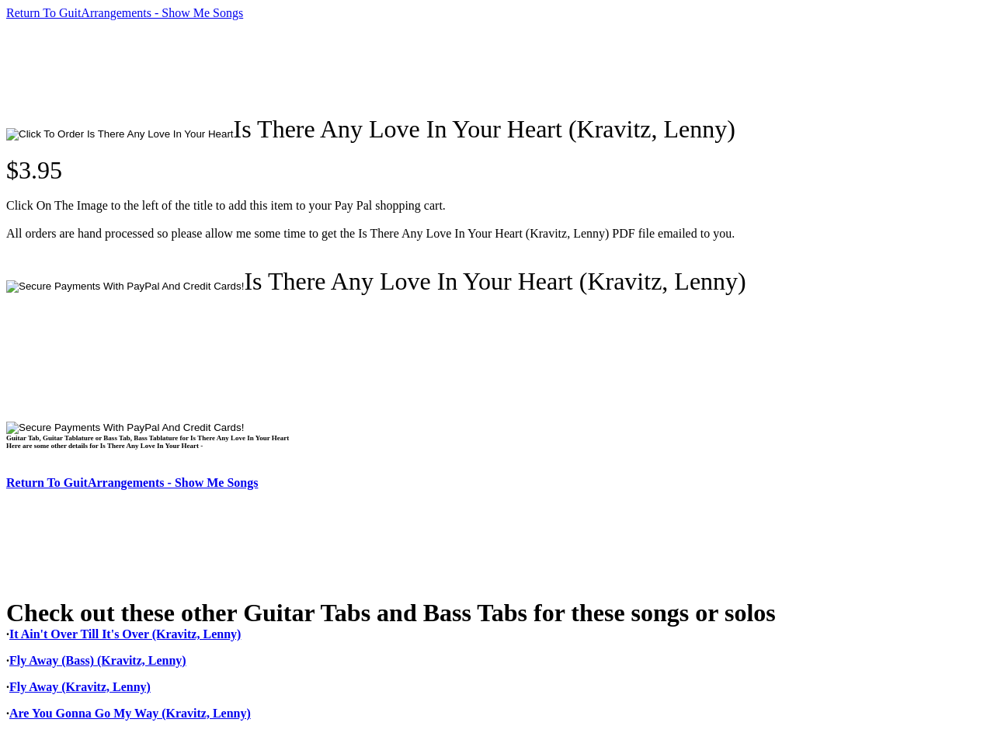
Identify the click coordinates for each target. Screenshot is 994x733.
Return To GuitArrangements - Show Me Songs (124, 12)
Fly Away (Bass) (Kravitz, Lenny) (97, 660)
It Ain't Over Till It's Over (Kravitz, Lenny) (125, 634)
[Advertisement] (289, 67)
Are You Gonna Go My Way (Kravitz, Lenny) (130, 713)
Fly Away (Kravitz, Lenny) (80, 686)
